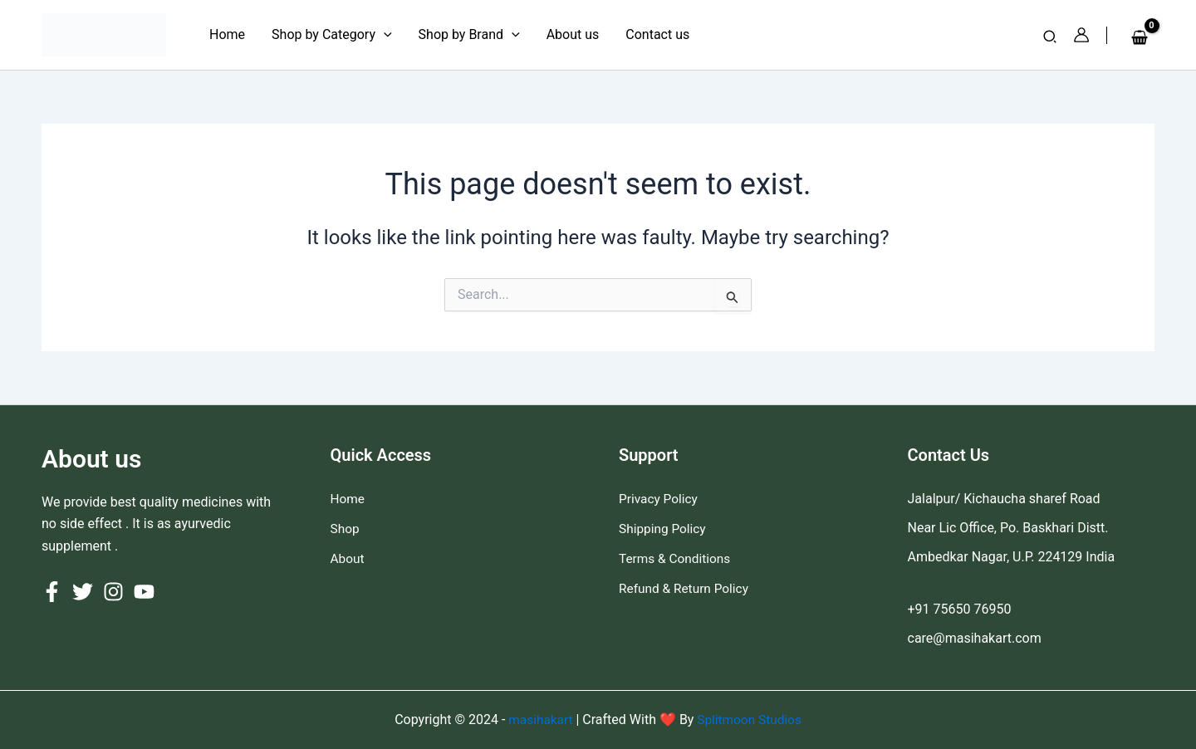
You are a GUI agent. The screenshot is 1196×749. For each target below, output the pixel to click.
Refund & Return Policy (686, 586)
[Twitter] (82, 591)
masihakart (540, 719)
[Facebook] (52, 591)
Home (348, 499)
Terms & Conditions (677, 557)
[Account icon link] (1081, 35)
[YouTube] (144, 591)
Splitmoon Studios (749, 719)
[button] (1050, 37)
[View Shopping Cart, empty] (1139, 38)
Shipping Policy (664, 528)
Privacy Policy (660, 499)
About (348, 557)
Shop (345, 528)
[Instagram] (113, 591)
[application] (383, 35)
